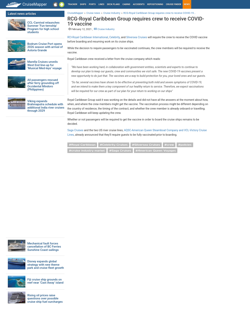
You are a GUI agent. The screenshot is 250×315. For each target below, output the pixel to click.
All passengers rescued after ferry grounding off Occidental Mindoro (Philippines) (43, 84)
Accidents (139, 4)
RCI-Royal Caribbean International (87, 37)
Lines (101, 4)
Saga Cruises (75, 130)
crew (170, 145)
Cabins (126, 4)
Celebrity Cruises (115, 145)
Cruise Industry (104, 29)
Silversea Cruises (136, 37)
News (187, 4)
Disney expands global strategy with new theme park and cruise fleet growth (45, 265)
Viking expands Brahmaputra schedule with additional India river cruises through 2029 (45, 106)
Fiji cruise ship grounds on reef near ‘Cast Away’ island (45, 281)
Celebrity (114, 37)
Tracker (72, 4)
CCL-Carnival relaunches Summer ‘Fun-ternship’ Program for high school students (43, 27)
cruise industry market (88, 150)
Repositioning (155, 4)
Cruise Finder (173, 4)
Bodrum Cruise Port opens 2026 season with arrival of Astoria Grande (45, 47)
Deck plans (113, 4)
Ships (83, 4)
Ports (92, 4)
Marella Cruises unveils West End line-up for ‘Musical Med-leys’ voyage (44, 65)
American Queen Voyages (157, 150)
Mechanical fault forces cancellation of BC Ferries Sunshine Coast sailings (44, 247)
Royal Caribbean (83, 145)
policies (186, 145)
